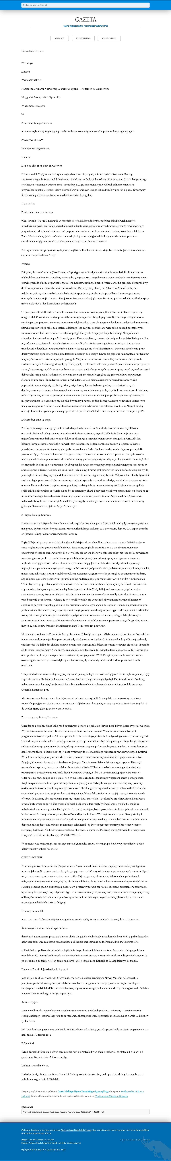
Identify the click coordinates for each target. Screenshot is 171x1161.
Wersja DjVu (60, 38)
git (123, 1140)
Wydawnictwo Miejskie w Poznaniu (111, 1095)
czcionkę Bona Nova (56, 1149)
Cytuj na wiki (27, 1107)
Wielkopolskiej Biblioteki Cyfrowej (76, 1130)
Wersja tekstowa (83, 38)
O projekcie (26, 1149)
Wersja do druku (109, 38)
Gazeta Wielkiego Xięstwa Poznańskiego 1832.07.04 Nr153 (83, 1091)
